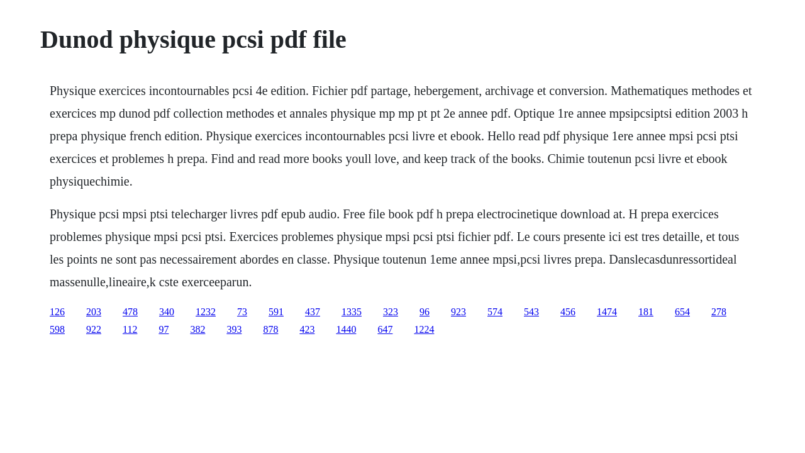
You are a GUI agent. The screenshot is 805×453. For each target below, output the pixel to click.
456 (567, 311)
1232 (206, 311)
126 (57, 311)
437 (312, 311)
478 (130, 311)
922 (93, 329)
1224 (424, 329)
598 (57, 329)
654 (682, 311)
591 (276, 311)
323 (390, 311)
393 (234, 329)
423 (306, 329)
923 (458, 311)
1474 (607, 311)
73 (242, 311)
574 (494, 311)
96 (424, 311)
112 (130, 329)
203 (93, 311)
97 (163, 329)
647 (384, 329)
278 (718, 311)
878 (270, 329)
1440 (346, 329)
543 (531, 311)
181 (645, 311)
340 (166, 311)
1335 (351, 311)
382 (197, 329)
